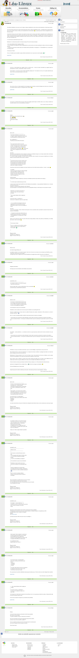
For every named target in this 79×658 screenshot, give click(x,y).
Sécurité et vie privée (46, 649)
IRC (58, 645)
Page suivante (52, 21)
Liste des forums (63, 26)
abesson (52, 97)
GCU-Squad (47, 0)
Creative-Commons (49, 655)
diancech (52, 345)
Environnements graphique (47, 652)
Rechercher (62, 27)
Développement (45, 651)
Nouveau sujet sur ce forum (64, 43)
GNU (49, 0)
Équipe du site (14, 644)
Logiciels (44, 645)
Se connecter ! (62, 21)
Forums (59, 644)
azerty (52, 262)
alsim (52, 23)
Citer (32, 78)
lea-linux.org (14, 514)
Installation (44, 644)
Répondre (29, 78)
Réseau (44, 648)
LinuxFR (44, 0)
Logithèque (29, 648)
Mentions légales (15, 645)
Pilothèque (29, 649)
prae (52, 128)
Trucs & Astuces (30, 645)
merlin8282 (51, 295)
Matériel (44, 650)
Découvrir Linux (30, 644)
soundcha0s (51, 243)
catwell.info (9, 55)
